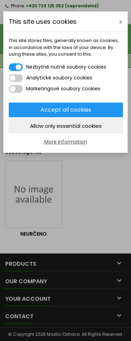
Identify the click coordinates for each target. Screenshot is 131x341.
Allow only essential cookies (66, 126)
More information (65, 141)
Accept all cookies (66, 110)
